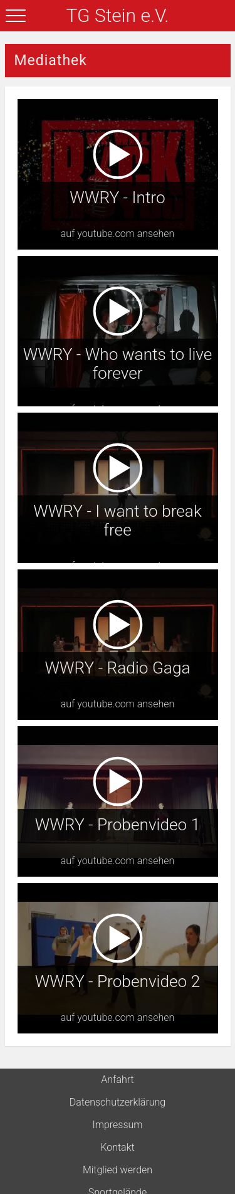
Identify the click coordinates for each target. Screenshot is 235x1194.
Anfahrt (117, 1080)
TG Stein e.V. (117, 15)
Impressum (117, 1125)
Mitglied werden (117, 1170)
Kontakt (117, 1147)
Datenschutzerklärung (118, 1102)
